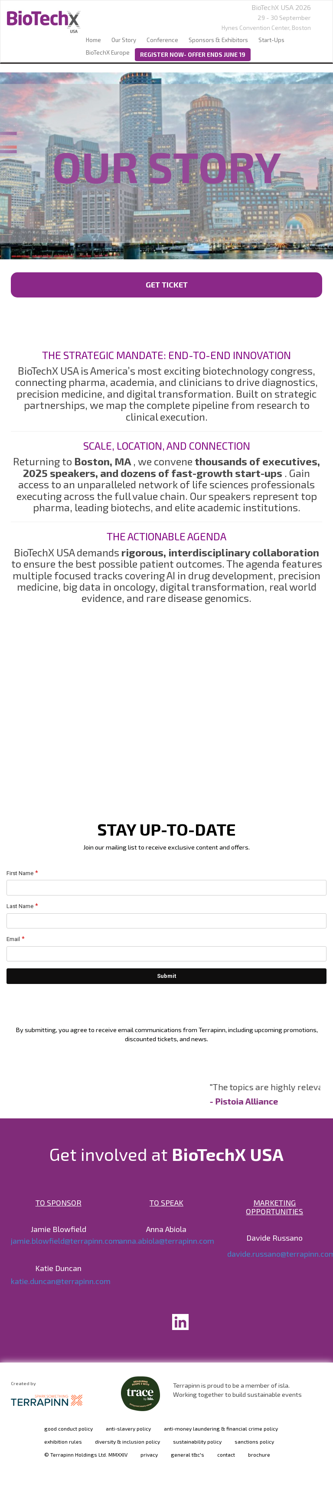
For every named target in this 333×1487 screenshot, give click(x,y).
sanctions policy (254, 1441)
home (93, 39)
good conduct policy (68, 1428)
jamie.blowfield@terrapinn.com (65, 1240)
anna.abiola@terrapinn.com (166, 1240)
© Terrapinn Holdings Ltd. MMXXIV (85, 1454)
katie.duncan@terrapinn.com (61, 1281)
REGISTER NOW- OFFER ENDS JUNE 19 (192, 54)
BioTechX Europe (108, 52)
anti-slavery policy (128, 1428)
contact (226, 1454)
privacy (149, 1454)
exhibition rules (63, 1441)
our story (123, 39)
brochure (259, 1454)
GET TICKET (167, 284)
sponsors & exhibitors (218, 39)
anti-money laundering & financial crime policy (221, 1428)
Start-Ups (271, 39)
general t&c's (187, 1454)
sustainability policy (197, 1441)
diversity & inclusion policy (127, 1441)
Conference (162, 39)
